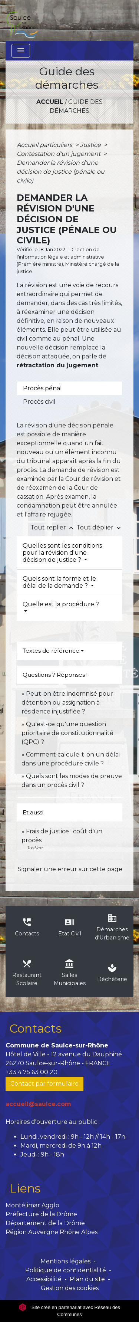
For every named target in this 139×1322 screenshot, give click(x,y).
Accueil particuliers (45, 144)
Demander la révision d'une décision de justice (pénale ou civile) (61, 171)
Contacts (35, 1028)
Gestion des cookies (70, 1288)
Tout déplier (99, 527)
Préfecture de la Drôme (41, 1214)
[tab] (69, 388)
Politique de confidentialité (65, 1270)
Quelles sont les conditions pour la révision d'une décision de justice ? (62, 552)
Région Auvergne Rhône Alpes (51, 1232)
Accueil (49, 101)
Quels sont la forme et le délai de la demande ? (59, 582)
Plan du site (87, 1279)
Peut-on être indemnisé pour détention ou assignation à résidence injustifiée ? (67, 702)
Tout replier (53, 527)
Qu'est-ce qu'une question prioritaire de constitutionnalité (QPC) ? (67, 733)
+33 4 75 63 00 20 (31, 1072)
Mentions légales (65, 1261)
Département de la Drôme (45, 1223)
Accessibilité (44, 1279)
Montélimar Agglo (32, 1205)
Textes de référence (51, 650)
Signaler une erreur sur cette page (70, 869)
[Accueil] (22, 20)
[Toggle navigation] (20, 51)
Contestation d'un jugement (59, 153)
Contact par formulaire (44, 1083)
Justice (91, 144)
